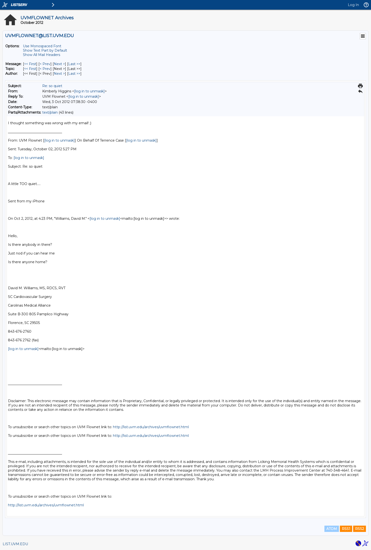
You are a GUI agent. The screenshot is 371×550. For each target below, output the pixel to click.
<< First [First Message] (30, 64)
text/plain (50, 112)
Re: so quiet (52, 86)
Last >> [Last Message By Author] (74, 73)
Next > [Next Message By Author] (59, 73)
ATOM (331, 529)
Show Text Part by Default (45, 50)
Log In (353, 5)
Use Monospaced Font (42, 46)
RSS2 (359, 529)
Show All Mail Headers (41, 55)
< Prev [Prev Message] (45, 64)
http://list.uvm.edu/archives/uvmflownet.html (151, 427)
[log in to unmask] (89, 91)
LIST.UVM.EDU (15, 544)
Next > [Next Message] (59, 64)
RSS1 (346, 529)
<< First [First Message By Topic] (30, 69)
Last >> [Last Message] (74, 64)
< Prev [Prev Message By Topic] (45, 69)
